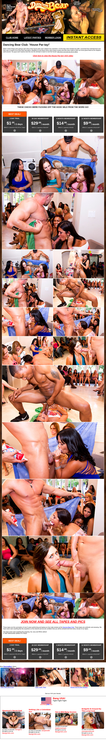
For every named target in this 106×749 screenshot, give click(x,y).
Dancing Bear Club (68, 627)
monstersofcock (88, 731)
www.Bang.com (46, 704)
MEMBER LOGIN (53, 37)
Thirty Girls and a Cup (7, 687)
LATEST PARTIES (32, 37)
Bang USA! (59, 698)
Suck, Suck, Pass (40, 687)
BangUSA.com (8, 733)
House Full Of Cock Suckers (79, 687)
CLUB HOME (12, 37)
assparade (46, 730)
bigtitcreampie (60, 728)
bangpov (18, 729)
